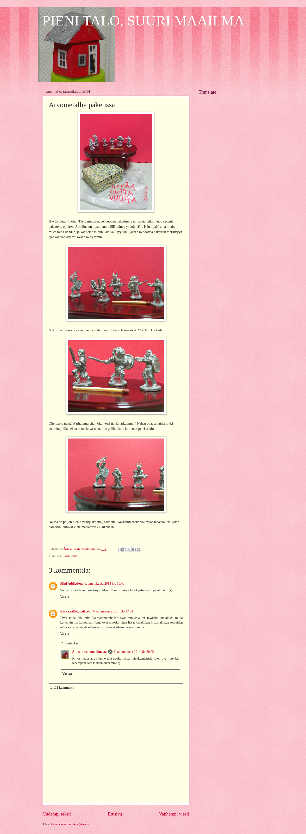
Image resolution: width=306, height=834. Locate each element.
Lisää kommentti (62, 687)
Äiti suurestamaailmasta (89, 652)
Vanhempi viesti (174, 813)
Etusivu (115, 813)
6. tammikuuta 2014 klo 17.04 (113, 611)
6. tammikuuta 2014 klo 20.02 (134, 652)
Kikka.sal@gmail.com (76, 611)
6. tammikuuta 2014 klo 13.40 (104, 583)
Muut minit (71, 556)
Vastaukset (72, 643)
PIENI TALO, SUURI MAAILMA (144, 21)
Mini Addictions (71, 583)
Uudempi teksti (57, 813)
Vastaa (64, 597)
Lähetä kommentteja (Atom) (70, 824)
